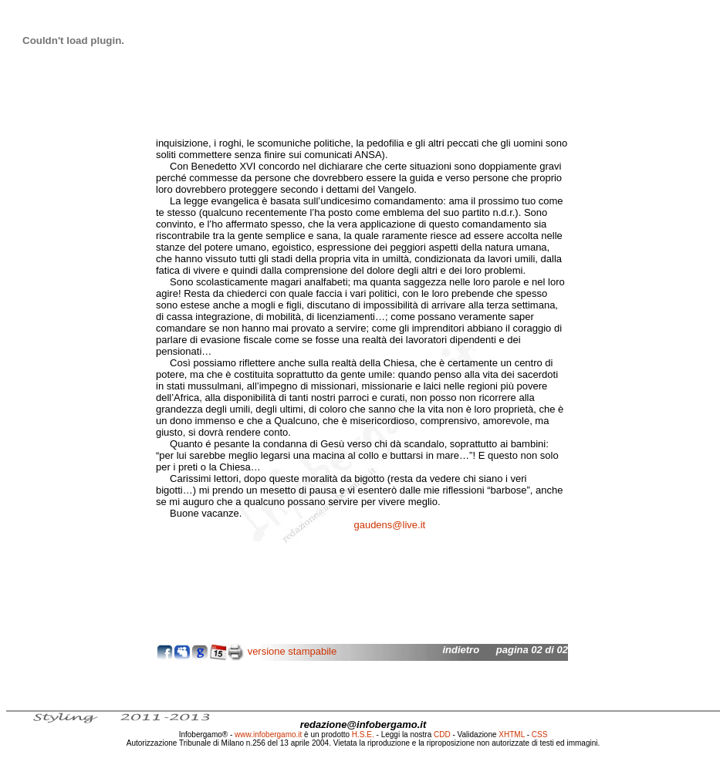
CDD (442, 734)
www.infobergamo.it (268, 734)
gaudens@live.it (389, 525)
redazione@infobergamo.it (363, 724)
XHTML (512, 734)
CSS (540, 734)
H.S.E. (363, 734)
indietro (460, 649)
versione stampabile (292, 651)
